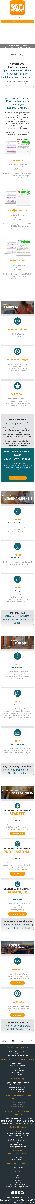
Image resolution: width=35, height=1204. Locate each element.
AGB (17, 1178)
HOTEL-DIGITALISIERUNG (17, 1066)
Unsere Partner (17, 1168)
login (17, 1189)
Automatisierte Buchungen (17, 1085)
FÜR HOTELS (17, 1053)
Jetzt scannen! (17, 1015)
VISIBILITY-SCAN (17, 1072)
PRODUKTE (18, 1068)
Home (17, 1176)
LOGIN (20, 18)
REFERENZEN (17, 1075)
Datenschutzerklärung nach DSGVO (17, 1187)
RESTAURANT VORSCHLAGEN (17, 1136)
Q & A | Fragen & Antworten (17, 1140)
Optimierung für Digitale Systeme (17, 1083)
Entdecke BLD (17, 1138)
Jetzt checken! (17, 983)
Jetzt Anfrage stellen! (17, 914)
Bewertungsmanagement (17, 1087)
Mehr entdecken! (18, 874)
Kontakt (17, 1180)
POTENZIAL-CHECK (17, 1070)
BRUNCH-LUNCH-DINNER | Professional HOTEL (17, 1121)
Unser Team (17, 1157)
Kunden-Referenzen (17, 1159)
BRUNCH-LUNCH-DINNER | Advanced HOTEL (17, 1123)
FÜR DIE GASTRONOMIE (17, 1051)
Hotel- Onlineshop (17, 1091)
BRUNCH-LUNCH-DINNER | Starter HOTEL (17, 1119)
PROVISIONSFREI (17, 1064)
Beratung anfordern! (17, 478)
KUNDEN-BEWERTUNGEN (17, 1144)
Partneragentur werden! (17, 1147)
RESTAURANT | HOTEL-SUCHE (17, 1055)
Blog (17, 1142)
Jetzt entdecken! (17, 833)
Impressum (17, 1182)
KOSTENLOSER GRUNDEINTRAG (17, 1133)
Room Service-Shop (17, 1089)
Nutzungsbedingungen (17, 1184)
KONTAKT (15, 18)
